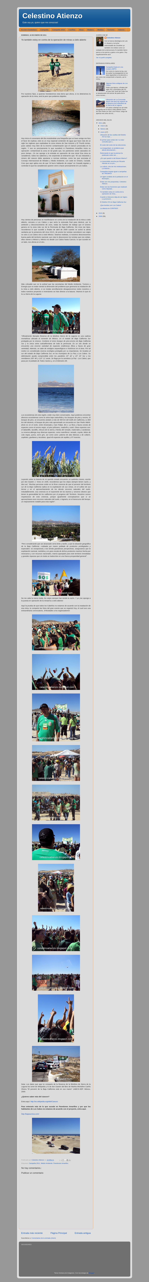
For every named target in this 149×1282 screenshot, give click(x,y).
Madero (90, 30)
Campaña (44, 30)
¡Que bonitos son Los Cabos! (110, 205)
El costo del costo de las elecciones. (113, 145)
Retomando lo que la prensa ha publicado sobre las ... (111, 154)
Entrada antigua (83, 1233)
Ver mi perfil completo (104, 57)
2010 (101, 213)
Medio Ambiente (47, 1163)
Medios (100, 30)
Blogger (91, 1273)
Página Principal (58, 1233)
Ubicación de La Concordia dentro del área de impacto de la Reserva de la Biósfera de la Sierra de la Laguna (116, 102)
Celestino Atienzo (52, 16)
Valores (121, 30)
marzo (103, 126)
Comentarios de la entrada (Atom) (43, 1238)
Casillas (72, 30)
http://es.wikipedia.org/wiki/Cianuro (44, 1101)
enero (103, 132)
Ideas (81, 30)
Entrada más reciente (32, 1233)
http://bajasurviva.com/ (30, 1114)
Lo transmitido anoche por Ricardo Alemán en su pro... (112, 162)
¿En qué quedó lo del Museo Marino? (113, 158)
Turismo (110, 30)
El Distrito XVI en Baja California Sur (113, 202)
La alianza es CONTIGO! (109, 208)
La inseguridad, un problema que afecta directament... (112, 149)
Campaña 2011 (34, 1163)
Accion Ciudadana (29, 30)
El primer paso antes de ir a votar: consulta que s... (112, 141)
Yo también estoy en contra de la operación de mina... (112, 193)
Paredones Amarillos (60, 1163)
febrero (103, 129)
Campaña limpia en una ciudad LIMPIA (114, 68)
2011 (101, 123)
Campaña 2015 (58, 30)
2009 (101, 216)
